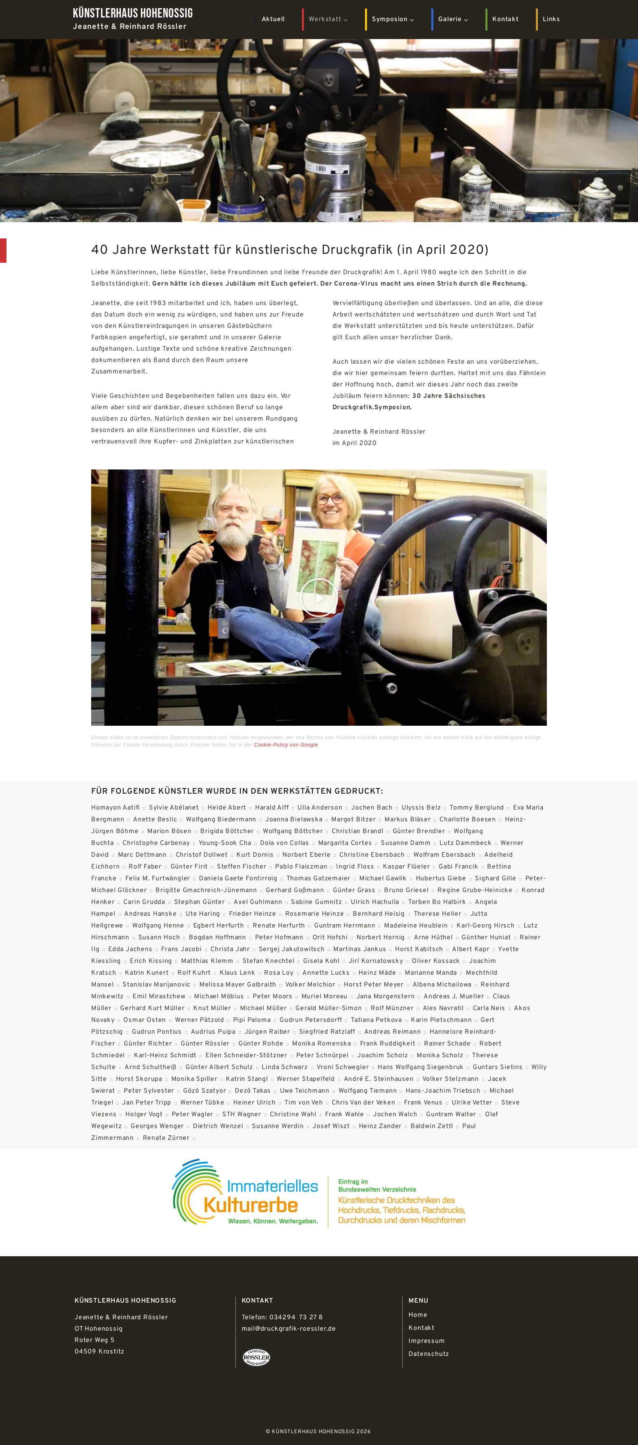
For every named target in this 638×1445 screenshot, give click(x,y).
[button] (319, 597)
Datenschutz (429, 1354)
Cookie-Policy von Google (286, 745)
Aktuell (273, 19)
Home (418, 1315)
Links (551, 19)
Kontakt (505, 19)
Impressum (427, 1341)
